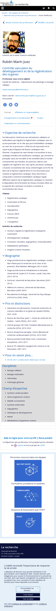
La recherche (21, 4)
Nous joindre (45, 438)
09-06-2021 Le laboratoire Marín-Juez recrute (26, 360)
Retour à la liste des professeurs (19, 22)
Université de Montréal (7, 3)
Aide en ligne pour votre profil (20, 438)
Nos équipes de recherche (18, 13)
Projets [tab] (40, 118)
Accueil (4, 13)
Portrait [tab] (7, 112)
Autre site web (16, 105)
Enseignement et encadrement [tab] (19, 119)
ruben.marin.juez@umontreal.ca (15, 89)
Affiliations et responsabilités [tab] (27, 112)
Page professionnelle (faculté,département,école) (5, 105)
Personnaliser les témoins (29, 589)
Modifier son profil (45, 22)
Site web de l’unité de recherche (10, 105)
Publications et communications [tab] (17, 123)
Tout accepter (28, 599)
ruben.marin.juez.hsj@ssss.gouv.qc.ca (30, 95)
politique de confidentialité (22, 604)
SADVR (18, 445)
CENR (42, 445)
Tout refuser (28, 595)
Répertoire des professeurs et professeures (20, 15)
